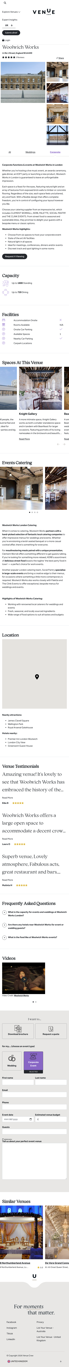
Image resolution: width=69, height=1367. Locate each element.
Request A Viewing (14, 256)
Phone (34, 1105)
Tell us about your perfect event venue (34, 1158)
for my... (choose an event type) (18, 1046)
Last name (51, 1080)
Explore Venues (10, 11)
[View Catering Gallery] (21, 488)
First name (18, 1080)
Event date (18, 1117)
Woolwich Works (21, 995)
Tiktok (10, 1331)
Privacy (40, 1320)
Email (34, 1093)
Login (6, 40)
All (10, 152)
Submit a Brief (11, 33)
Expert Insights (9, 19)
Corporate (55, 152)
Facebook (11, 1320)
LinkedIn (11, 1337)
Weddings (30, 152)
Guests (34, 1130)
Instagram (12, 1326)
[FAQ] (34, 913)
